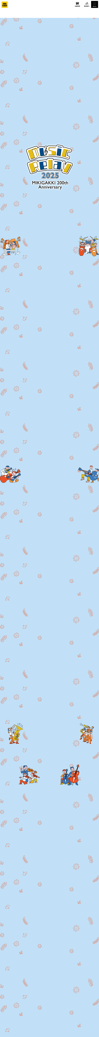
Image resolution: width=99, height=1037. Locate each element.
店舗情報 (77, 6)
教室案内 (86, 6)
